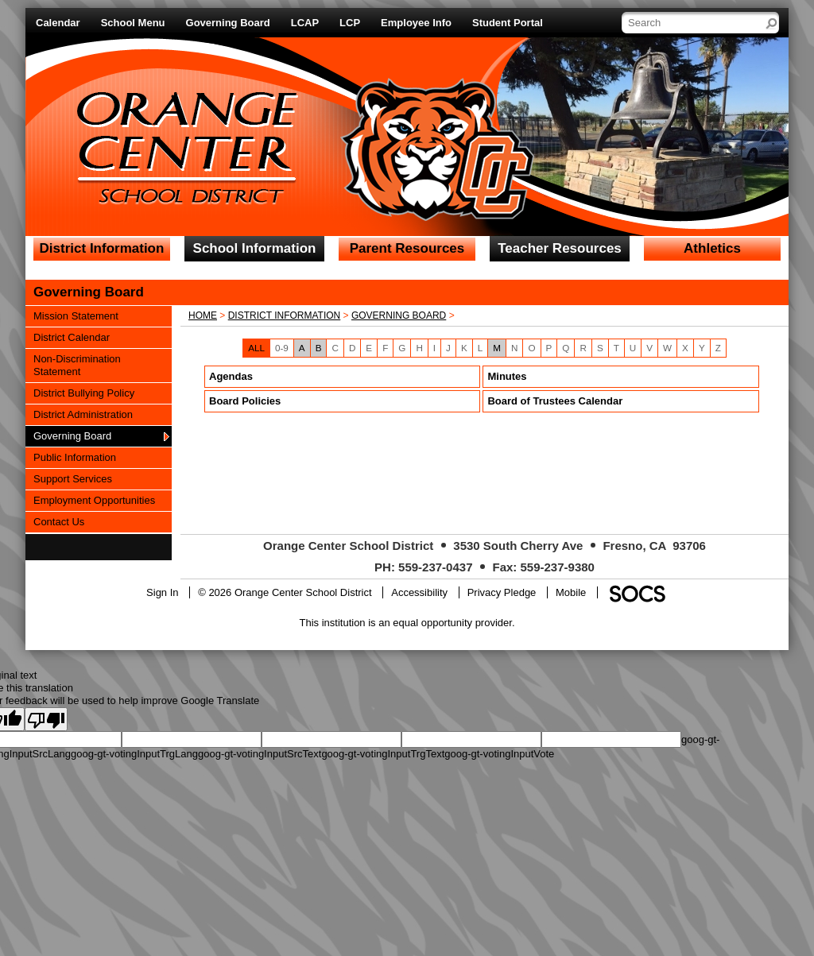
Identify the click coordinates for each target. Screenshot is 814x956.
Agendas (231, 376)
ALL (256, 348)
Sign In (162, 592)
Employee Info (416, 23)
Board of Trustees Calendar (554, 401)
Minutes (506, 376)
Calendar (58, 23)
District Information (284, 315)
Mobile (571, 592)
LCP (349, 23)
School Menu (133, 23)
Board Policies (245, 401)
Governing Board (228, 23)
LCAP (305, 23)
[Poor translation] (46, 719)
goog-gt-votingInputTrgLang (134, 754)
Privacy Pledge (502, 592)
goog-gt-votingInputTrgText (382, 754)
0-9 (282, 348)
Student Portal (507, 23)
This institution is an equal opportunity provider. (407, 623)
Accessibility (419, 592)
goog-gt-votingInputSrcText (259, 754)
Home (202, 315)
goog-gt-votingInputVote (499, 754)
